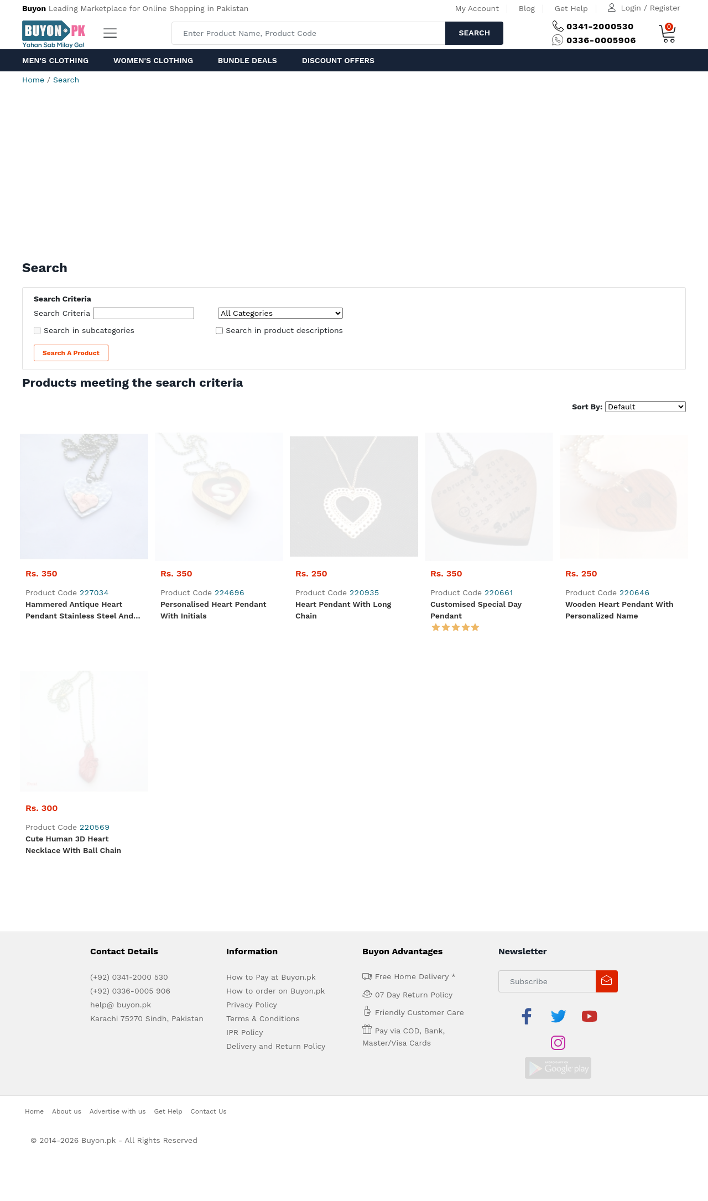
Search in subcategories (89, 330)
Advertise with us (118, 827)
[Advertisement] (354, 177)
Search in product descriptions (284, 330)
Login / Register (650, 7)
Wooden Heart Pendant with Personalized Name (619, 481)
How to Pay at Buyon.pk (271, 720)
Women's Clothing (153, 60)
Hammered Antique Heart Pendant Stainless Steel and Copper (79, 482)
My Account (477, 8)
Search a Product (71, 353)
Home (33, 79)
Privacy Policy (251, 748)
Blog (527, 8)
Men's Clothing (55, 60)
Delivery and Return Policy (275, 789)
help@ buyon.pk (120, 748)
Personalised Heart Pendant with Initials (213, 481)
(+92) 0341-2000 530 (129, 720)
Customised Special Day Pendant (476, 481)
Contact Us (209, 827)
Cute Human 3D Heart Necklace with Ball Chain (73, 588)
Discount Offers (338, 60)
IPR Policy (244, 775)
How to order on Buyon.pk (275, 734)
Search (474, 32)
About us (66, 827)
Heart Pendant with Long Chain (343, 481)
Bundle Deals (247, 60)
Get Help (571, 8)
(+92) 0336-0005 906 (130, 734)
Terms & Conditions (263, 761)
